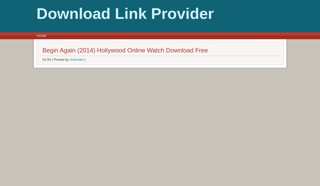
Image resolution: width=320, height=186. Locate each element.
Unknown (76, 59)
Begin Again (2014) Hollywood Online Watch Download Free (125, 50)
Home (42, 36)
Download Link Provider (93, 13)
